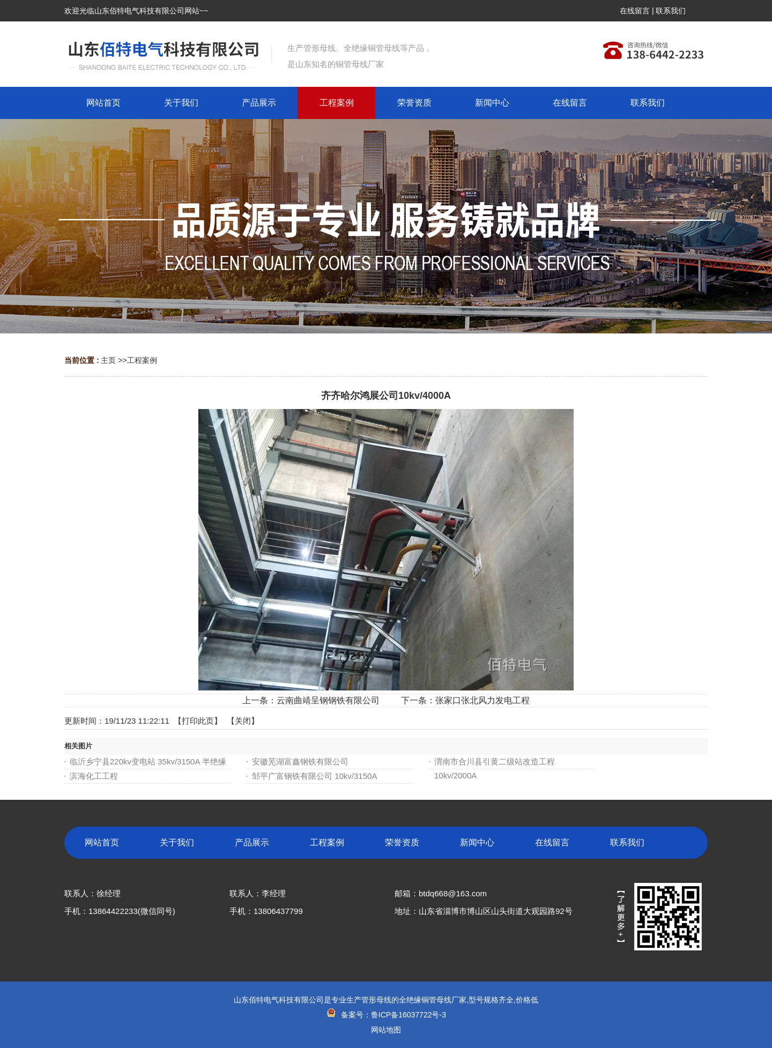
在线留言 (635, 10)
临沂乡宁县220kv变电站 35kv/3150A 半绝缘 (148, 761)
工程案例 (142, 360)
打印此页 (198, 720)
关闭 (243, 720)
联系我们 (671, 10)
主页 (108, 360)
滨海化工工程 (94, 776)
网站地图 (386, 1029)
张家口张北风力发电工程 (482, 700)
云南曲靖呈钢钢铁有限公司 (328, 700)
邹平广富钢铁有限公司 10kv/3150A (314, 776)
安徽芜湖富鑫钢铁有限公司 (300, 761)
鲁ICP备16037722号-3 (408, 1014)
